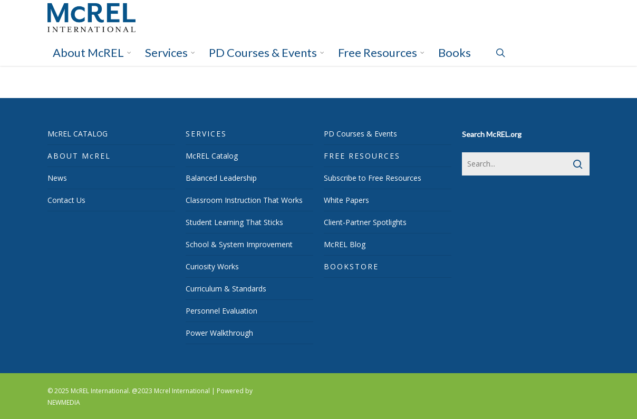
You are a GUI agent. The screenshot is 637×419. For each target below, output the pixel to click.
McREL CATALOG (77, 134)
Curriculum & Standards (226, 289)
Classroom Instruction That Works (244, 200)
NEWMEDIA (63, 402)
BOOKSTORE (351, 266)
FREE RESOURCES (362, 156)
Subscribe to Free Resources (372, 178)
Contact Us (66, 200)
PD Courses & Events (360, 134)
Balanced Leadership (221, 178)
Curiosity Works (212, 266)
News (57, 178)
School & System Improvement (239, 244)
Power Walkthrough (219, 333)
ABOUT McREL (79, 156)
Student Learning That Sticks (234, 222)
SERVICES (206, 134)
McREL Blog (344, 244)
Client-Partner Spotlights (365, 222)
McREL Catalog (212, 156)
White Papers (346, 200)
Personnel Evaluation (221, 311)
